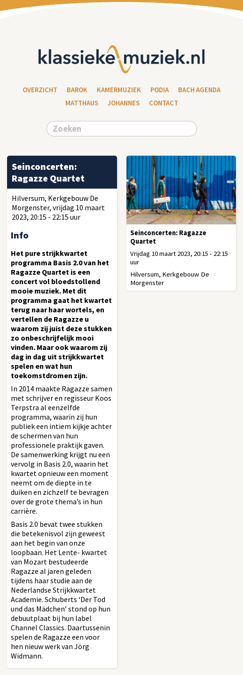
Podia (159, 90)
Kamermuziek (119, 90)
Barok (77, 90)
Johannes (124, 103)
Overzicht (40, 90)
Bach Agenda (199, 90)
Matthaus (81, 103)
